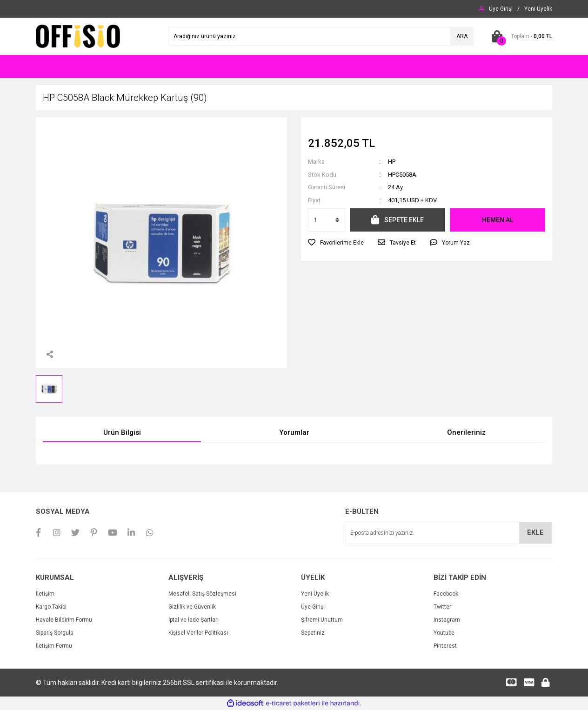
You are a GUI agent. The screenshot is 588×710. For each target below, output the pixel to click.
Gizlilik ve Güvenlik (192, 607)
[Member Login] (501, 9)
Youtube (444, 633)
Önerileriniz (466, 432)
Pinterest (445, 646)
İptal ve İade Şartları (193, 620)
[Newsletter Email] (449, 533)
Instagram (447, 620)
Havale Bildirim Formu (64, 620)
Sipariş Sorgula (55, 633)
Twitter (442, 607)
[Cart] (520, 36)
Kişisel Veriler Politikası (198, 633)
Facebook (446, 594)
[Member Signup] (538, 9)
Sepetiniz (313, 633)
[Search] (321, 36)
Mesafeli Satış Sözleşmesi (202, 594)
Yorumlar (294, 432)
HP (391, 161)
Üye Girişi (313, 607)
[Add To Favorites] (336, 243)
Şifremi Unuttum (322, 620)
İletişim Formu (54, 646)
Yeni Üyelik (315, 594)
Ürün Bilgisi (122, 432)
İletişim (45, 594)
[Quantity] (326, 220)
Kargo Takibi (51, 607)
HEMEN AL (497, 220)
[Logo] (78, 36)
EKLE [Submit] (535, 532)
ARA (462, 36)
